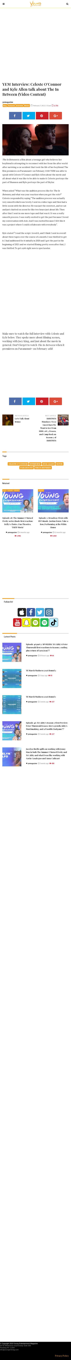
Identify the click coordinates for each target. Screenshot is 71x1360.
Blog (5, 105)
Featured (11, 105)
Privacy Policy (62, 1355)
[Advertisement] (35, 44)
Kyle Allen (48, 464)
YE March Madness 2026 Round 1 (41, 696)
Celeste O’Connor (18, 464)
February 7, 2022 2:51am (41, 105)
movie (59, 464)
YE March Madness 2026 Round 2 (41, 670)
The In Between (43, 467)
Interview (19, 105)
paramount (26, 467)
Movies (26, 105)
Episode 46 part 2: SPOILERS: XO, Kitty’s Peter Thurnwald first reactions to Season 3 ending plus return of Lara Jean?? (47, 647)
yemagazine (7, 102)
